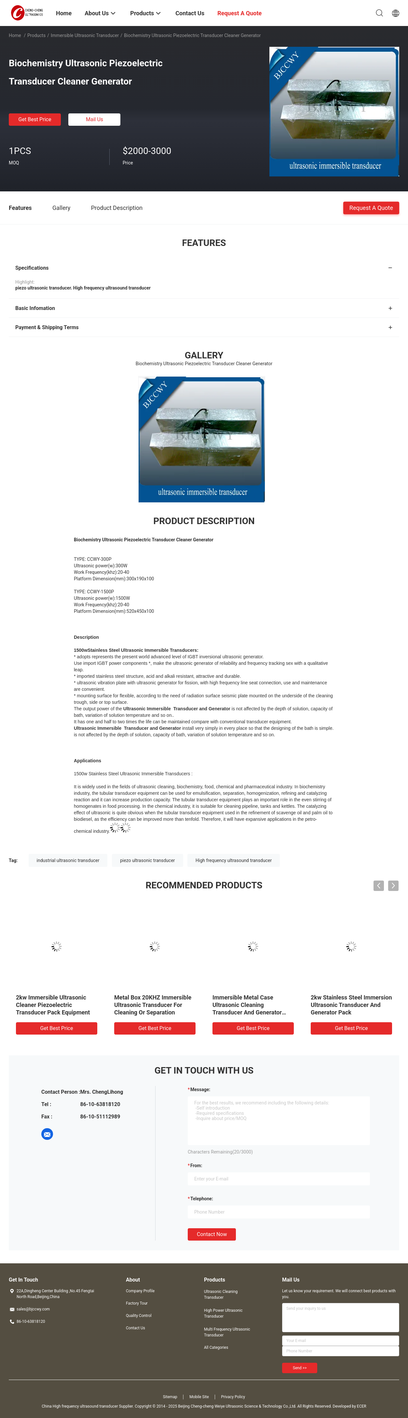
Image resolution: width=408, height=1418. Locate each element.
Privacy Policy (233, 1397)
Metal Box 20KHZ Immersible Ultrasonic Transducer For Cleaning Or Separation (152, 1005)
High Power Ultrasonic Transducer (223, 1313)
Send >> (299, 1368)
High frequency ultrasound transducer (234, 860)
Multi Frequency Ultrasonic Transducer (227, 1332)
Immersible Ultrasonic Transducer (85, 35)
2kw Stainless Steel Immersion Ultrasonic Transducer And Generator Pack (351, 1005)
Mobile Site (199, 1397)
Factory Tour (137, 1303)
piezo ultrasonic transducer (147, 860)
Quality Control (139, 1315)
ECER (361, 1406)
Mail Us (94, 119)
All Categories (216, 1347)
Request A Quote (371, 207)
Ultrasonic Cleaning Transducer (221, 1294)
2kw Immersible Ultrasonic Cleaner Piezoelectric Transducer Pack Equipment (53, 1005)
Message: (200, 1089)
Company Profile (140, 1291)
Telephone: (201, 1198)
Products (36, 35)
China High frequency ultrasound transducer (80, 1406)
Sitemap (170, 1397)
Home (15, 35)
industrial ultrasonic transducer (68, 860)
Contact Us (135, 1328)
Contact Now (212, 1234)
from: (196, 1165)
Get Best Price (35, 119)
